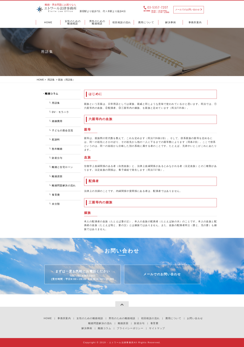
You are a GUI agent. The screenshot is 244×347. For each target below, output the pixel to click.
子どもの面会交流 (62, 130)
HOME (40, 79)
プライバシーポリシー (130, 328)
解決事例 (87, 328)
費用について (173, 318)
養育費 (56, 194)
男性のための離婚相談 (122, 318)
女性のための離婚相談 (90, 318)
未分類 (56, 203)
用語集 (51, 79)
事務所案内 (64, 318)
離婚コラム (51, 93)
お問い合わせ (195, 318)
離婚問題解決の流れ (64, 185)
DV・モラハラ (60, 112)
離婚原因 (57, 176)
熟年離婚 (57, 148)
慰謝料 (56, 139)
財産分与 (57, 158)
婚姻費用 (57, 121)
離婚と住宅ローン (62, 167)
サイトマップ (157, 328)
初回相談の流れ (150, 318)
